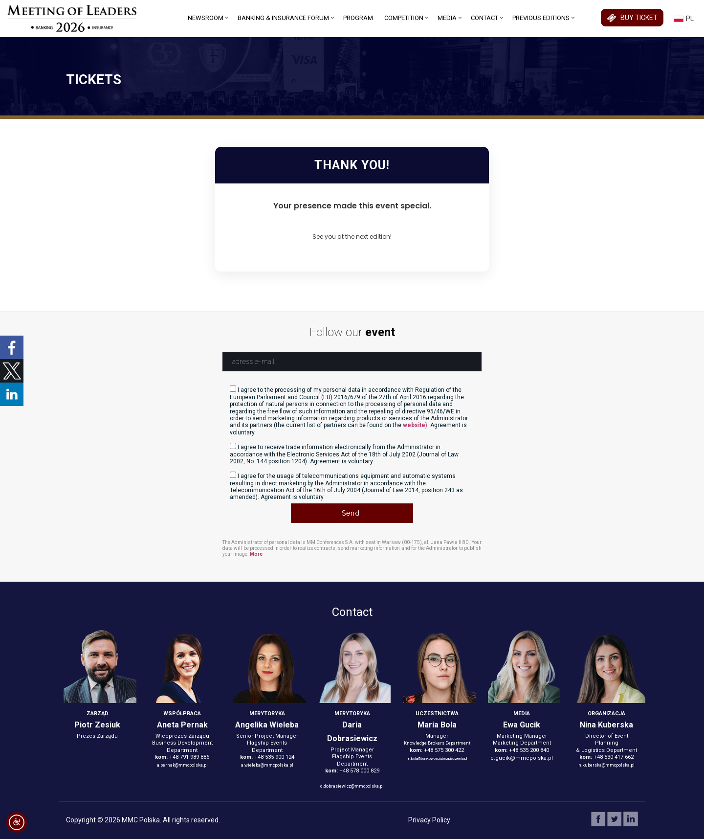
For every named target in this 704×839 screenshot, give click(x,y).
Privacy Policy (429, 820)
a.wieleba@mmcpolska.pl (267, 765)
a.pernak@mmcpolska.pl (182, 765)
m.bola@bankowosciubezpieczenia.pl (437, 758)
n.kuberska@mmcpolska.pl (606, 765)
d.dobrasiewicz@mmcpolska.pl (352, 786)
